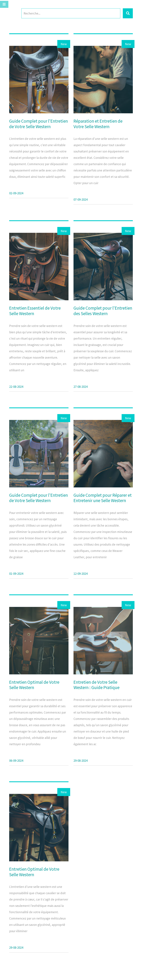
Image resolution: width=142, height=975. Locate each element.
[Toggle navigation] (4, 4)
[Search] (70, 13)
